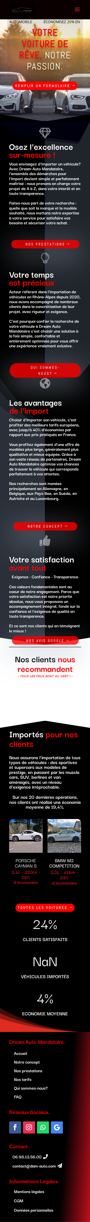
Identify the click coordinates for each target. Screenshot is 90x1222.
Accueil (20, 1053)
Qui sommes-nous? (45, 370)
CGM (18, 1200)
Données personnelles (33, 1210)
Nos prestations (45, 244)
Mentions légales (29, 1191)
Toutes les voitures (42, 907)
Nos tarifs (22, 1079)
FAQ (17, 1096)
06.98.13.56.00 (27, 1156)
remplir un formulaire (34, 85)
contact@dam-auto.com (34, 1165)
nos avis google (45, 640)
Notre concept (45, 526)
